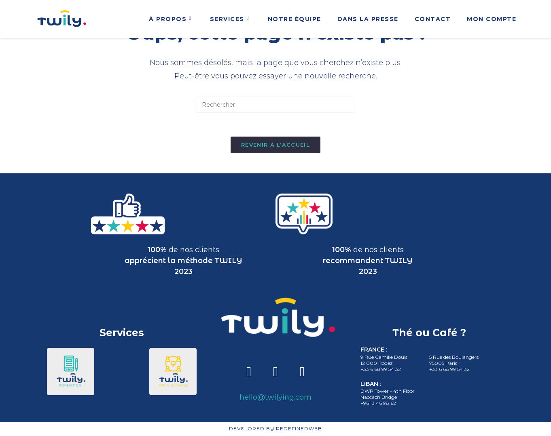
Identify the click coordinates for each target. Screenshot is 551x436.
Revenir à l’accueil (275, 145)
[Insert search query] (275, 105)
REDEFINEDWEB (299, 429)
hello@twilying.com (275, 397)
